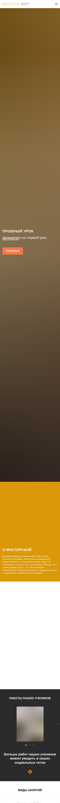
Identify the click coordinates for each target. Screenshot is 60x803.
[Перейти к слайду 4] (32, 745)
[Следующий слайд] (58, 724)
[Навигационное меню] (56, 4)
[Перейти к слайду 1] (25, 745)
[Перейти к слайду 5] (34, 745)
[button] (12, 251)
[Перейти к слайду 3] (30, 745)
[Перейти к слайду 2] (27, 745)
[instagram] (30, 772)
